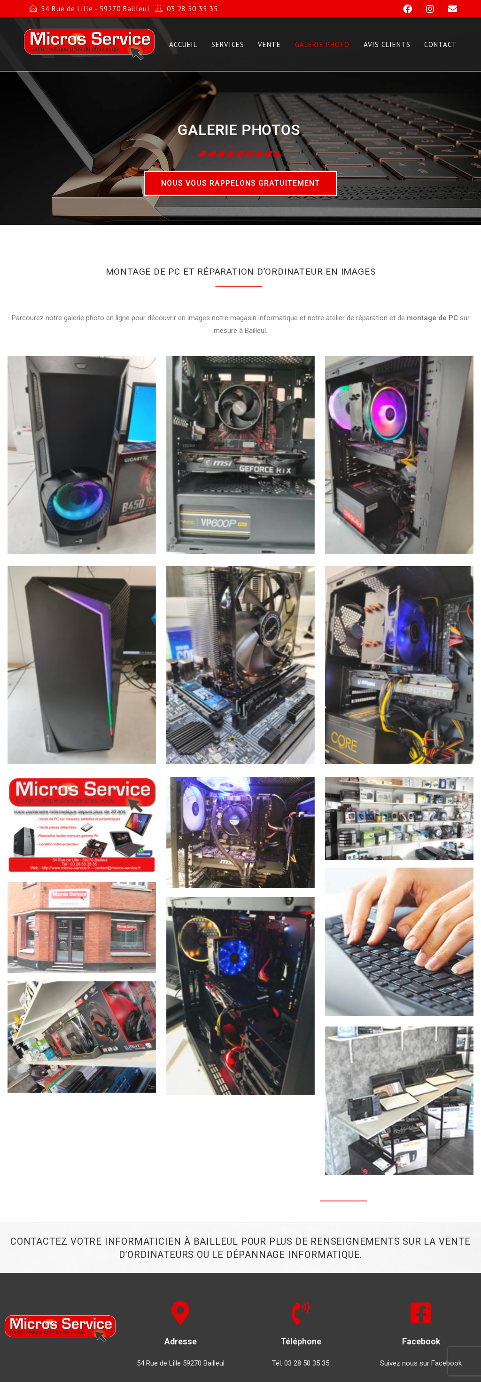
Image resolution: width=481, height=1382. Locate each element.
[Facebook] (403, 9)
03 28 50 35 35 (192, 8)
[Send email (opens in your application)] (447, 9)
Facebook (421, 1341)
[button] (240, 183)
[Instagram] (426, 9)
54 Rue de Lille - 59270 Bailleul (95, 8)
